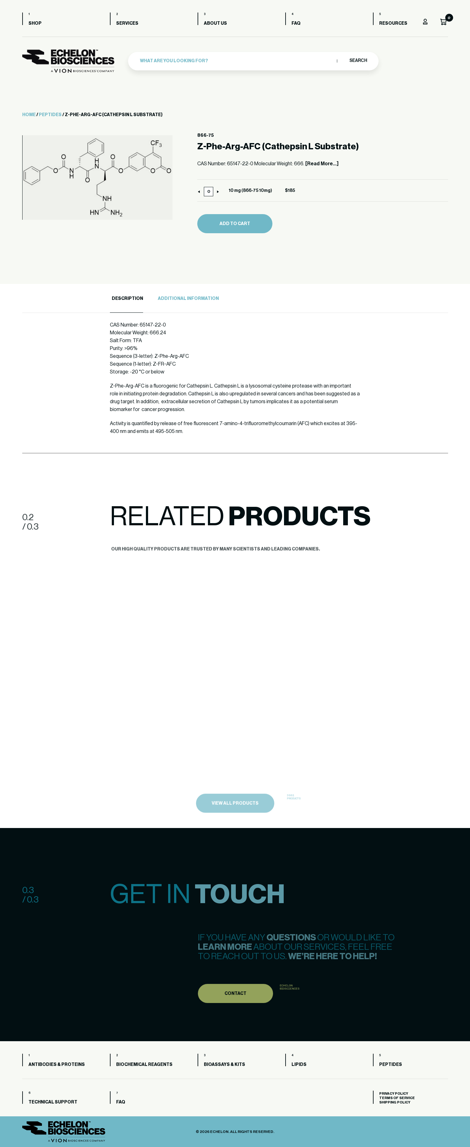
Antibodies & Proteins (56, 1064)
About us (215, 23)
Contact (235, 1005)
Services (127, 23)
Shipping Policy (394, 1102)
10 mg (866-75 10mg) (250, 190)
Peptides (50, 115)
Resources (393, 23)
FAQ (296, 23)
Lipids (299, 1064)
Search (358, 60)
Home (29, 115)
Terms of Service (397, 1098)
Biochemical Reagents (144, 1064)
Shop (35, 23)
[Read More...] (321, 163)
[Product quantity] (208, 191)
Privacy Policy (393, 1093)
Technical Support (52, 1102)
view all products (235, 816)
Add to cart (235, 224)
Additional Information (188, 298)
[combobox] (237, 60)
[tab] (126, 298)
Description (127, 298)
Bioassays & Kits (224, 1064)
